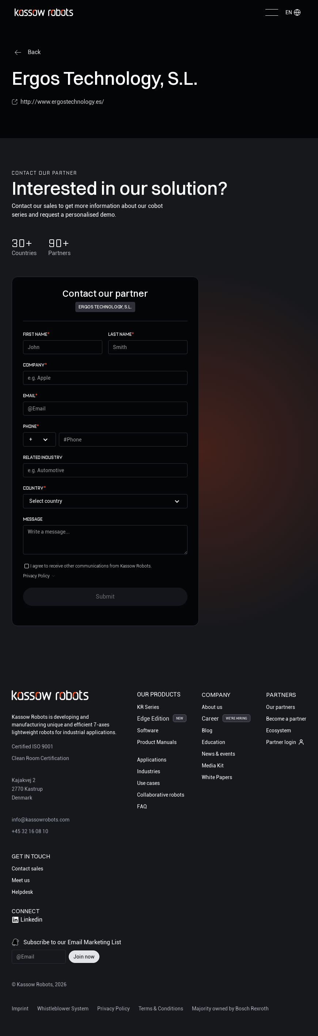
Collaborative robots (160, 794)
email (30, 395)
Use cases (148, 783)
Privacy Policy (113, 1008)
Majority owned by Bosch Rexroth (230, 1008)
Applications (151, 759)
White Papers (217, 777)
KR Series (148, 707)
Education (213, 742)
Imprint (20, 1008)
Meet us (21, 880)
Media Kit (213, 765)
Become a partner (286, 718)
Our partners (280, 707)
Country (34, 488)
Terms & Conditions (161, 1008)
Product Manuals (157, 742)
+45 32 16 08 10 (30, 831)
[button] (293, 12)
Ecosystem (278, 730)
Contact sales (27, 869)
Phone (31, 426)
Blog (207, 730)
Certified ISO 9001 (32, 747)
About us (212, 707)
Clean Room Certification (40, 758)
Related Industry (43, 457)
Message (32, 519)
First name (36, 334)
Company (35, 365)
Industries (148, 771)
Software (147, 730)
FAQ (142, 806)
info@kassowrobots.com (40, 820)
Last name (121, 334)
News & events (218, 753)
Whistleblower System (62, 1008)
